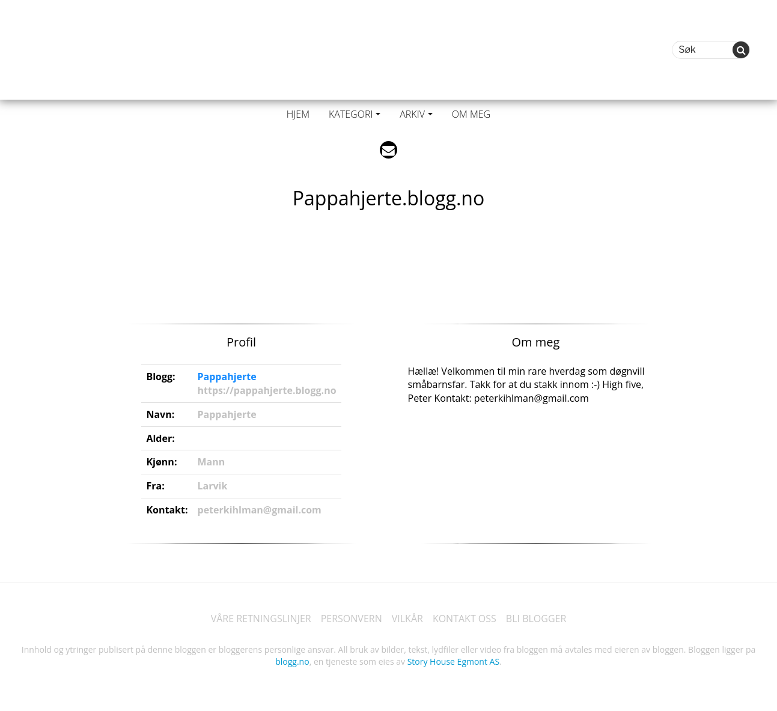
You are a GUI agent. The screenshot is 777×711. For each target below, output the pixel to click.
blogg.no (292, 661)
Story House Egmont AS (453, 661)
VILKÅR (407, 618)
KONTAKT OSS (464, 618)
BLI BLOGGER (536, 618)
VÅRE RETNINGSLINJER (261, 618)
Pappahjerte (227, 376)
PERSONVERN (351, 618)
